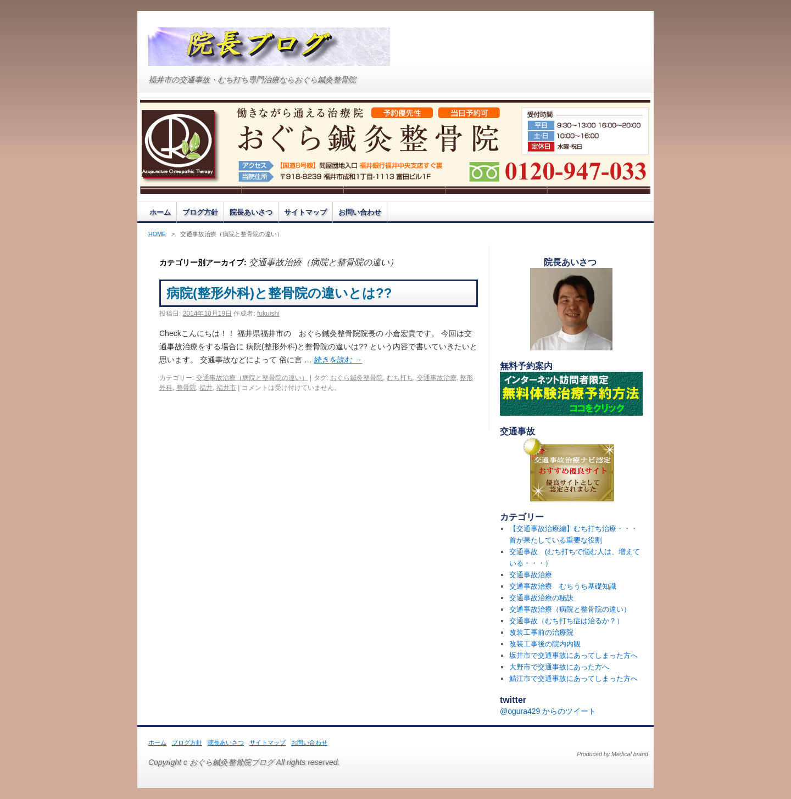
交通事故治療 (436, 378)
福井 (206, 388)
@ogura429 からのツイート (548, 711)
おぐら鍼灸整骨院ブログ (269, 46)
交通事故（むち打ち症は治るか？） (566, 621)
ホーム (160, 212)
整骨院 (186, 388)
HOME (157, 234)
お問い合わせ (359, 212)
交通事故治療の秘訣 (541, 598)
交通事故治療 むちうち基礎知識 (562, 586)
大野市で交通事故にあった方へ (559, 667)
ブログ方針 (200, 212)
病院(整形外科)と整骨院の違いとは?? (298, 293)
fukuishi (268, 313)
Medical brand (629, 754)
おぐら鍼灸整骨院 (356, 378)
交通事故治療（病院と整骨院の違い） (252, 378)
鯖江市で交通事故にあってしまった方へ (573, 678)
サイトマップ (305, 212)
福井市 (226, 388)
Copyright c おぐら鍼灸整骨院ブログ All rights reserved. (244, 762)
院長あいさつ (251, 212)
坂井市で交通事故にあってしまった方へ (573, 655)
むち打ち (400, 378)
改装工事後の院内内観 (545, 644)
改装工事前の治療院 (541, 632)
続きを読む (338, 359)
